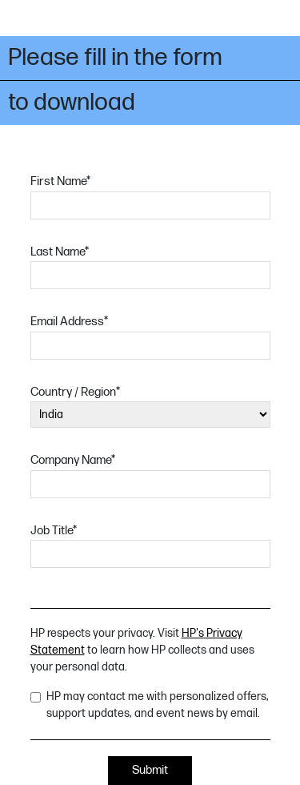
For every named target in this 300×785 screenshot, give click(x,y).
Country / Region (75, 392)
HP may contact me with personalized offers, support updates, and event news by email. (157, 705)
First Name (60, 181)
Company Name (72, 460)
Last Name (59, 252)
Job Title (53, 530)
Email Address (69, 321)
